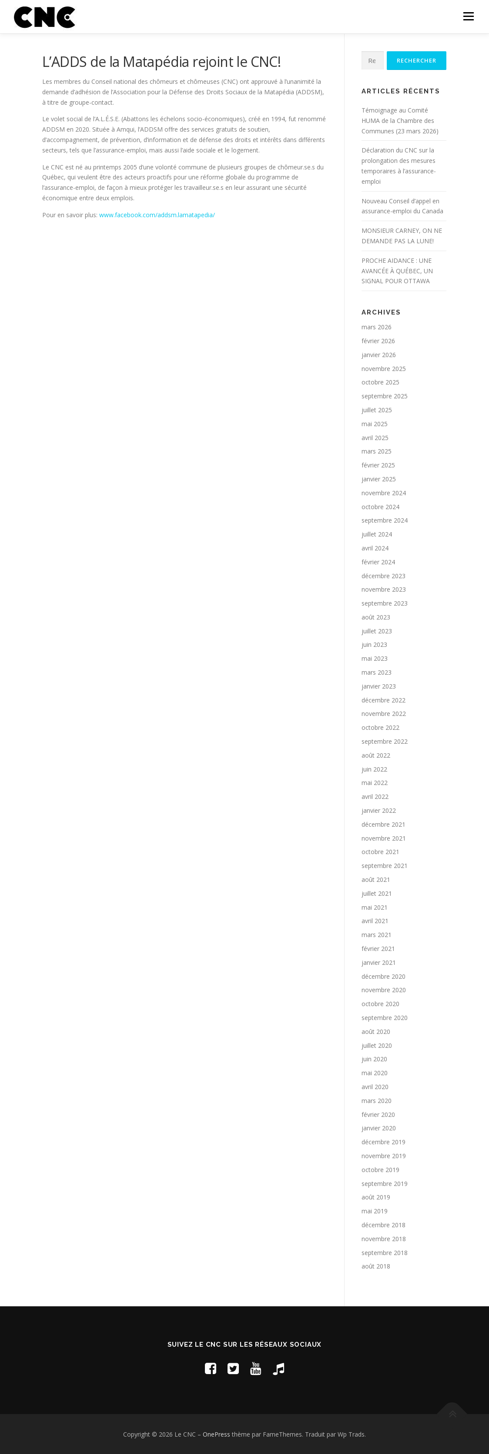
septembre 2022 (385, 741)
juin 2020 (374, 1059)
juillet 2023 (377, 631)
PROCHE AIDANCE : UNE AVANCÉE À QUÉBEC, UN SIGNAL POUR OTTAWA (397, 270)
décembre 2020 (383, 976)
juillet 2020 (377, 1045)
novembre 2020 (384, 990)
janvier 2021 (379, 962)
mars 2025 (377, 451)
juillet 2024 (377, 534)
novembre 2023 (384, 589)
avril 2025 (375, 438)
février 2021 (378, 948)
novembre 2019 (384, 1156)
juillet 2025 (377, 410)
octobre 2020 (380, 1004)
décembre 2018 (383, 1225)
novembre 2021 (384, 838)
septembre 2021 (385, 865)
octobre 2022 (380, 727)
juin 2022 (374, 769)
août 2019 (376, 1197)
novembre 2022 (384, 713)
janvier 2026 (379, 355)
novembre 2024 (384, 493)
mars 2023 (377, 672)
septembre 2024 (385, 520)
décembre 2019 (383, 1142)
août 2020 (376, 1031)
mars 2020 (377, 1100)
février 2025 (378, 465)
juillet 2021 (377, 893)
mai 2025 (375, 424)
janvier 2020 (379, 1128)
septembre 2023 (385, 603)
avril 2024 (375, 548)
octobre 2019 (380, 1170)
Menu (468, 16)
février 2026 (378, 341)
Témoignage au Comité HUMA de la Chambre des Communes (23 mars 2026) (400, 120)
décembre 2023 (383, 576)
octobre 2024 (380, 507)
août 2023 (376, 617)
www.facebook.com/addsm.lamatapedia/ (157, 215)
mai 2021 (375, 907)
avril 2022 (375, 796)
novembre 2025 (384, 368)
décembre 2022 (383, 700)
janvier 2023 (379, 686)
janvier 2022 (379, 810)
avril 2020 (375, 1087)
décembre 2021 (383, 824)
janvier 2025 (379, 479)
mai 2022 (375, 782)
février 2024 (378, 562)
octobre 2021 (380, 852)
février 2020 (378, 1114)
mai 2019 (375, 1211)
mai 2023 (375, 658)
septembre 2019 (385, 1183)
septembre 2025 (385, 396)
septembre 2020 (385, 1017)
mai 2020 (375, 1073)
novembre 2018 (384, 1239)
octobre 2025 (380, 382)
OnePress (216, 1434)
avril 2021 (375, 921)
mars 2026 (377, 327)
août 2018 (376, 1266)
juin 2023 (374, 644)
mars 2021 (377, 935)
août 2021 (376, 879)
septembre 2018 (385, 1253)
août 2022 (376, 755)
